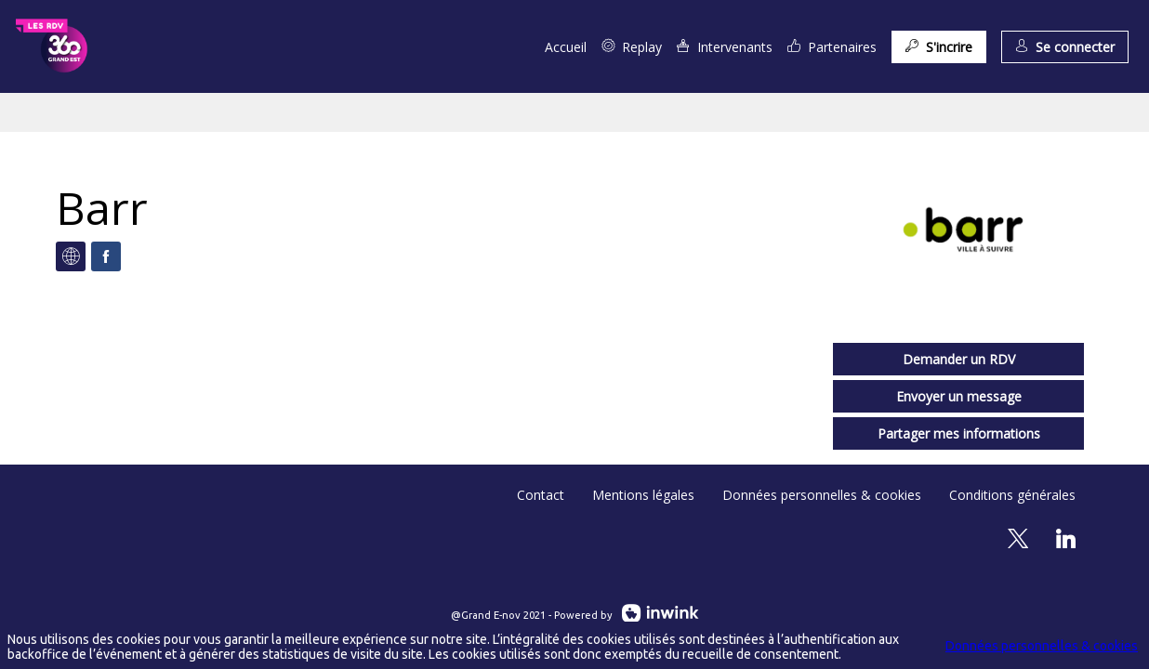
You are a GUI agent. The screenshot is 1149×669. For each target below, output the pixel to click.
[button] (938, 47)
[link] (566, 46)
